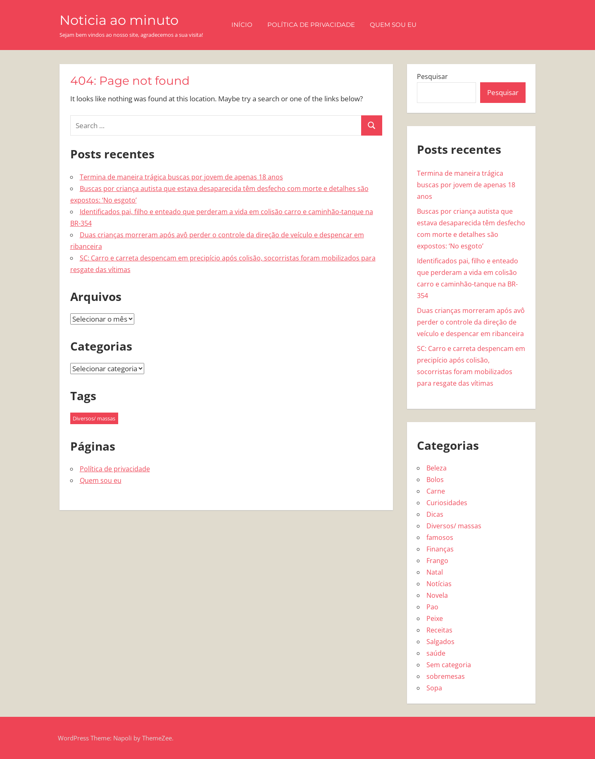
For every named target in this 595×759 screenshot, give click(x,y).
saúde (435, 653)
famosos (439, 537)
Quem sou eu (393, 25)
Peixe (434, 618)
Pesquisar (432, 76)
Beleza (436, 468)
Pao (432, 606)
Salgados (440, 641)
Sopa (434, 687)
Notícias (439, 583)
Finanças (440, 549)
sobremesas (445, 676)
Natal (434, 572)
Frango (437, 560)
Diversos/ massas (453, 525)
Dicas (434, 514)
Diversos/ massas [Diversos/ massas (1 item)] (94, 418)
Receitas (439, 630)
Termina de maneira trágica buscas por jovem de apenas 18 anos (181, 176)
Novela (437, 595)
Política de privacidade (311, 25)
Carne (435, 491)
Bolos (435, 479)
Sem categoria (448, 664)
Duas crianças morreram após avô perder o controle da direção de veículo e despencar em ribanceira (471, 322)
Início (241, 25)
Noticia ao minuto (119, 20)
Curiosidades (446, 502)
